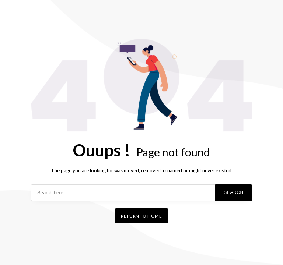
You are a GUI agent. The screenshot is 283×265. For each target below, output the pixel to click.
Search (234, 192)
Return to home (141, 216)
